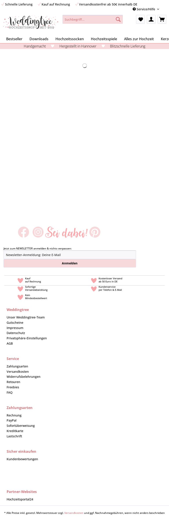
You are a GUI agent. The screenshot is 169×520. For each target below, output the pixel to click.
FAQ (10, 392)
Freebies (13, 387)
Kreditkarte (15, 431)
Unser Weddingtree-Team (26, 317)
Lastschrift (14, 436)
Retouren (13, 382)
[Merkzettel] (140, 19)
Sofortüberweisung (21, 426)
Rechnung (14, 415)
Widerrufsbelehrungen (23, 377)
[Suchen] (118, 19)
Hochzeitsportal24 (20, 499)
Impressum (15, 328)
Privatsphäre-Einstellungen (27, 338)
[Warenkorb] (162, 19)
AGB (10, 343)
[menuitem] (165, 9)
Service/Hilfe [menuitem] (144, 9)
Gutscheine (15, 322)
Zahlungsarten (17, 366)
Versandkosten (18, 371)
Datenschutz (16, 333)
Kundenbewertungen (22, 459)
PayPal (12, 420)
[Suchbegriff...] (92, 19)
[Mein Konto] (151, 19)
